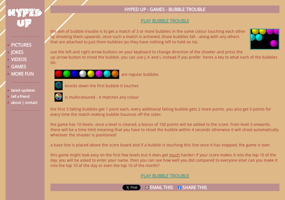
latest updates (23, 90)
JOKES (17, 52)
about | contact (24, 102)
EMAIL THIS (159, 187)
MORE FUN (22, 74)
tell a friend (20, 96)
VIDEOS (19, 59)
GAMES (18, 67)
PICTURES (21, 45)
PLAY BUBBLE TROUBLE (165, 21)
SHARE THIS (192, 187)
